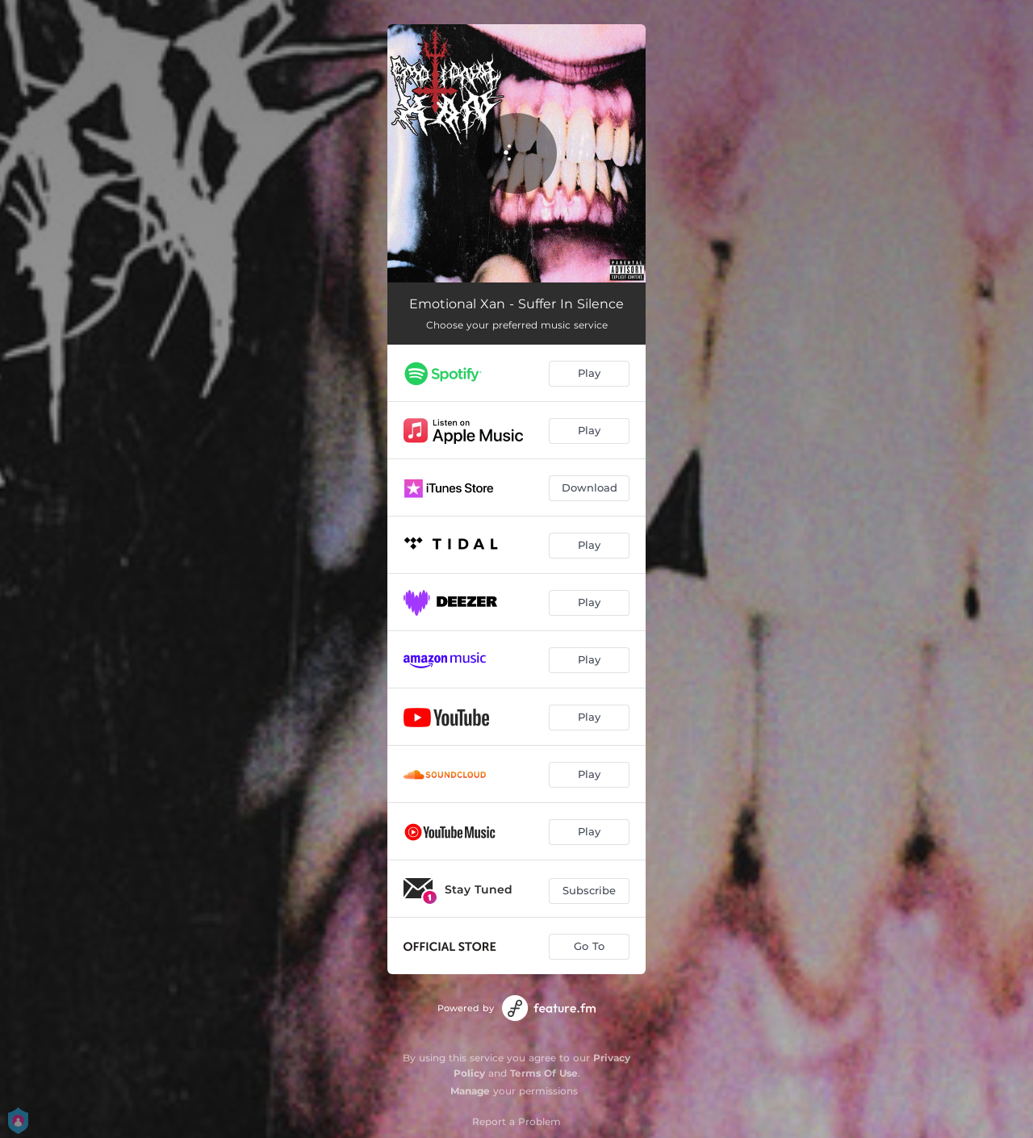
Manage (470, 1091)
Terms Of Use (544, 1073)
